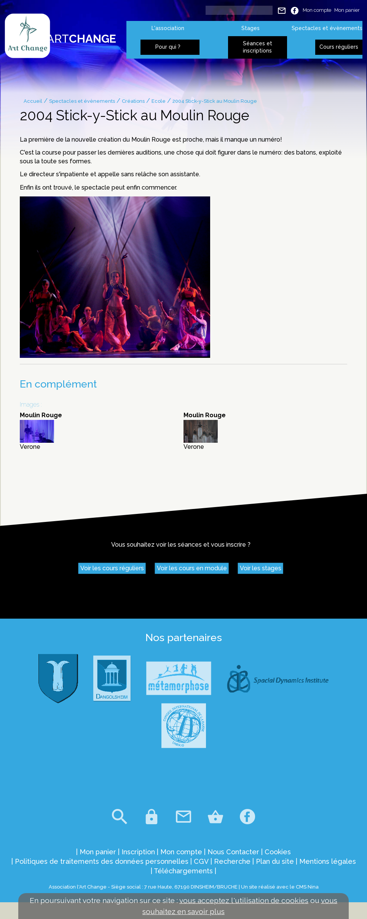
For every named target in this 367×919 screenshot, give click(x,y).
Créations (133, 101)
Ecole (159, 101)
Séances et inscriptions (257, 47)
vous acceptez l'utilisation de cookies (243, 900)
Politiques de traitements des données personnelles (101, 861)
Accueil (33, 101)
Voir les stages (260, 568)
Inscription (138, 852)
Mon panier (347, 10)
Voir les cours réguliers (112, 568)
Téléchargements (183, 871)
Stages (250, 28)
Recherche (232, 861)
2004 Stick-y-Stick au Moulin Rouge (214, 101)
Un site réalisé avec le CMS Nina (280, 887)
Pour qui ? (167, 47)
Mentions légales (327, 861)
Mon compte (317, 10)
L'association (168, 28)
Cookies (278, 852)
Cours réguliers (338, 47)
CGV (201, 861)
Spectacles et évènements (327, 28)
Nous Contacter (233, 852)
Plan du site (275, 861)
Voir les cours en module (192, 568)
